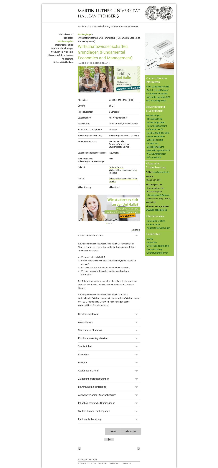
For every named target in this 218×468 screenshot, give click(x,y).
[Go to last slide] (79, 448)
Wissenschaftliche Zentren (60, 55)
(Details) (115, 153)
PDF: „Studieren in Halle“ (158, 86)
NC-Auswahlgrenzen (156, 100)
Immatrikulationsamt (157, 126)
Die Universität (66, 34)
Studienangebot (65, 41)
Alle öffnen (136, 230)
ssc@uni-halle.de (161, 172)
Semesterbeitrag (154, 249)
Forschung (91, 26)
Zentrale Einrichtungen (62, 48)
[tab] (106, 223)
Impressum (126, 463)
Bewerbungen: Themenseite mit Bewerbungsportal (155, 119)
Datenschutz (114, 463)
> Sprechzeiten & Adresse (157, 195)
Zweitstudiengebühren (157, 253)
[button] (92, 448)
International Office (63, 45)
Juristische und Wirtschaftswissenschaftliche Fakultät (123, 170)
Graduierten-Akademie (62, 52)
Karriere (114, 26)
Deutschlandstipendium (158, 246)
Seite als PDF (130, 431)
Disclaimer (102, 463)
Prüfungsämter (154, 157)
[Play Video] (109, 439)
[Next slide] (138, 448)
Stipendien (152, 242)
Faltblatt (113, 431)
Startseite (82, 463)
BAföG (150, 239)
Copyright (92, 463)
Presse (122, 26)
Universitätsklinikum (63, 62)
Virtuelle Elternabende (157, 93)
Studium (82, 26)
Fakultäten (68, 38)
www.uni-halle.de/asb (156, 210)
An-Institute (67, 59)
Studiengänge (84, 34)
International (132, 26)
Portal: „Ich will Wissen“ (157, 90)
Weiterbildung (103, 26)
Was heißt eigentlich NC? (158, 97)
